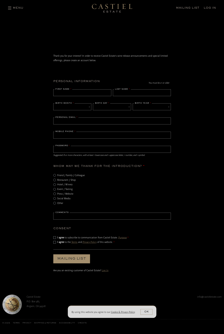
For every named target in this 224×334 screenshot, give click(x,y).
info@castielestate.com (209, 296)
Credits (82, 323)
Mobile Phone (65, 131)
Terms (74, 242)
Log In (105, 270)
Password (62, 145)
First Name (63, 89)
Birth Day (102, 103)
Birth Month (64, 103)
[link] (123, 312)
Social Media (63, 198)
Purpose (122, 237)
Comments (62, 212)
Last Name (122, 89)
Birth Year (143, 103)
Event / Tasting (65, 189)
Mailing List (71, 258)
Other (60, 203)
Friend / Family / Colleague (71, 175)
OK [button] (146, 312)
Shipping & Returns (45, 323)
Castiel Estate (112, 8)
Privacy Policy (90, 242)
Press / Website (65, 193)
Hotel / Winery (64, 184)
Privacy (27, 323)
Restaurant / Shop (66, 180)
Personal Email (66, 117)
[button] (15, 8)
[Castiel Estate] (12, 304)
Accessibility (67, 323)
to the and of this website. (86, 242)
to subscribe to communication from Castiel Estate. (93, 237)
